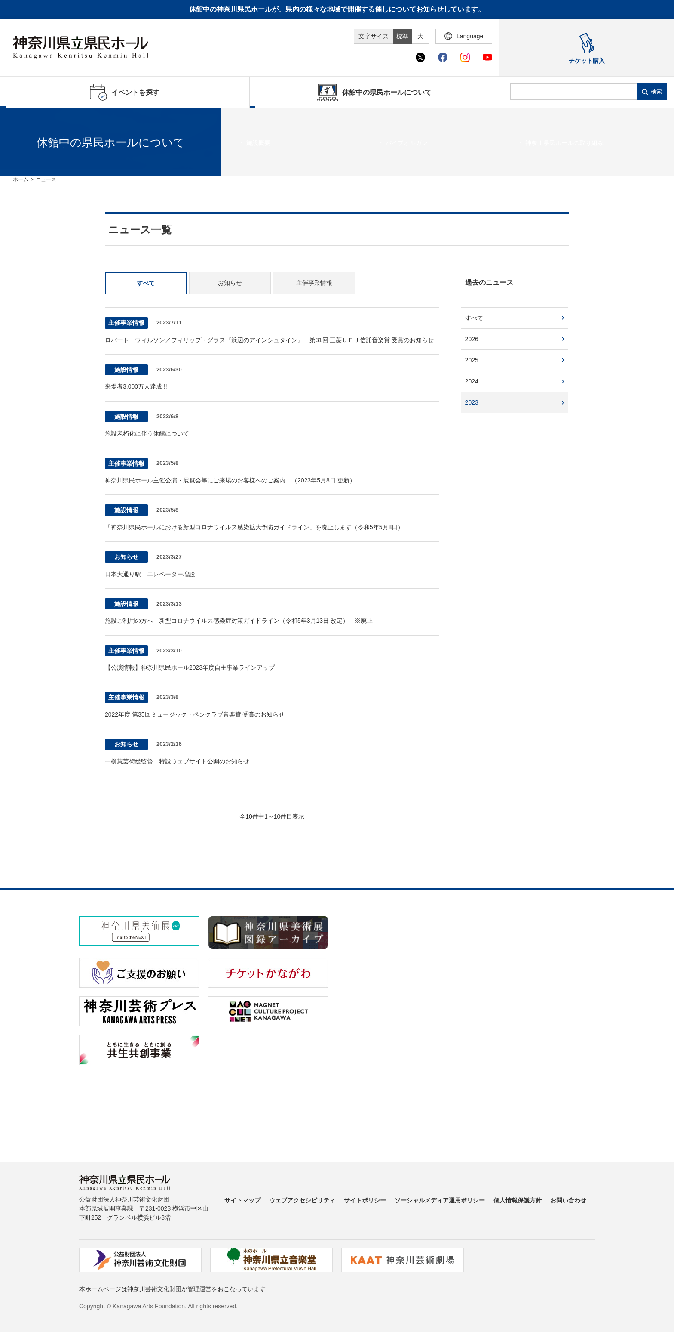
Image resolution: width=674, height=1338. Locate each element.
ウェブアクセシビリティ (302, 1200)
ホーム (20, 179)
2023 (471, 402)
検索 (656, 91)
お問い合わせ (568, 1200)
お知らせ (230, 282)
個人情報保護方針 (517, 1200)
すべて (146, 283)
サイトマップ (242, 1200)
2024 (471, 381)
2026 (471, 339)
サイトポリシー (365, 1200)
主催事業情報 (314, 282)
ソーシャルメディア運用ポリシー (440, 1200)
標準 (402, 36)
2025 (471, 360)
